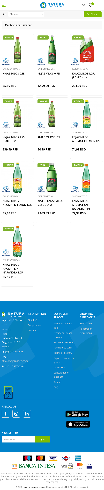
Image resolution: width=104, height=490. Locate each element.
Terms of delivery (63, 352)
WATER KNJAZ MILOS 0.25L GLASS (50, 203)
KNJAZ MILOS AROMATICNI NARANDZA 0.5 (81, 205)
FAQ (56, 387)
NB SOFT (65, 486)
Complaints (60, 367)
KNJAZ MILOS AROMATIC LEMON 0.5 (86, 139)
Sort (4, 14)
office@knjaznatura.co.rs (15, 360)
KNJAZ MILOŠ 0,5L (13, 73)
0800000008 (16, 351)
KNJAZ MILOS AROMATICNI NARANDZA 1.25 (13, 268)
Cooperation (34, 325)
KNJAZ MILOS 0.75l (48, 73)
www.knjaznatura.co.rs (34, 486)
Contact (32, 330)
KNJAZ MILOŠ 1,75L (49, 137)
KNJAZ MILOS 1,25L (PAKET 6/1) (14, 139)
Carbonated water (13, 69)
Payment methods (63, 342)
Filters (92, 14)
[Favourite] (91, 5)
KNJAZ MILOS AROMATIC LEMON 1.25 (17, 203)
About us (32, 319)
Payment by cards (63, 347)
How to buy (86, 323)
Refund (57, 382)
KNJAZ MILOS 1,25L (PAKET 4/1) (83, 75)
